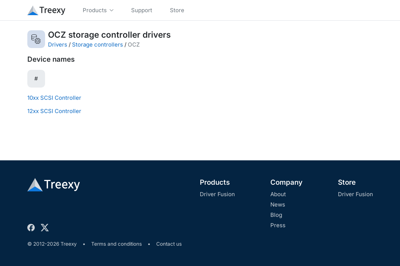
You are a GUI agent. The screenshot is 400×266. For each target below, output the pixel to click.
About (278, 194)
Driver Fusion (217, 194)
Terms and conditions (116, 244)
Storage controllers (97, 44)
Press (278, 225)
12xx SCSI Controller (54, 111)
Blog (276, 214)
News (277, 204)
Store (347, 182)
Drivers (57, 44)
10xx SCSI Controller (54, 97)
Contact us (169, 244)
